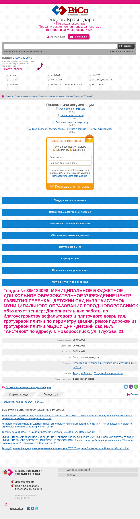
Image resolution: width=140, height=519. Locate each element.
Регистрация (79, 36)
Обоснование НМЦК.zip (72, 108)
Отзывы (55, 75)
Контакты (56, 80)
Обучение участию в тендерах (70, 281)
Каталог (96, 75)
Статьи (14, 80)
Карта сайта (16, 508)
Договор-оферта (24, 481)
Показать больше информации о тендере (28, 387)
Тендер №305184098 (83, 96)
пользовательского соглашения (69, 176)
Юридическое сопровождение (70, 270)
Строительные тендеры (26, 96)
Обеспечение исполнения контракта (70, 223)
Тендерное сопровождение (67, 85)
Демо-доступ (51, 394)
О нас (13, 75)
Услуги (14, 85)
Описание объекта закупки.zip (71, 122)
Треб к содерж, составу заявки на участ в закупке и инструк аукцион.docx (72, 129)
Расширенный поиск (122, 51)
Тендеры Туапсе (82, 373)
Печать (134, 394)
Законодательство (102, 80)
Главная (9, 96)
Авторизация (57, 36)
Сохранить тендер (19, 394)
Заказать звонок (12, 68)
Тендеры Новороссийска (108, 373)
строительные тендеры (29, 51)
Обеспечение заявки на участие (70, 235)
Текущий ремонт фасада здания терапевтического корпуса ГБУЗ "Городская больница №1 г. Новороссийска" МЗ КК (65, 448)
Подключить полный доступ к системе (23, 402)
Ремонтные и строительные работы (55, 96)
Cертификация (70, 258)
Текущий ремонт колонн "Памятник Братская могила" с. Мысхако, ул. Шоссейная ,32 (48, 432)
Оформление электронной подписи (70, 212)
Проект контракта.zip (72, 115)
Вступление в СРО (70, 246)
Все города (98, 85)
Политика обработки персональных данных (28, 487)
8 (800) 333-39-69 (22, 57)
